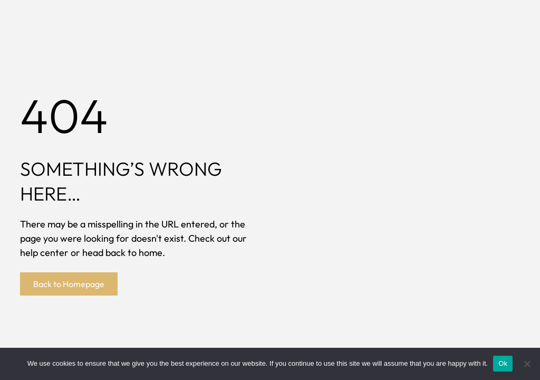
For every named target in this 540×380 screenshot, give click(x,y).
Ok (502, 363)
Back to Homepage (68, 284)
